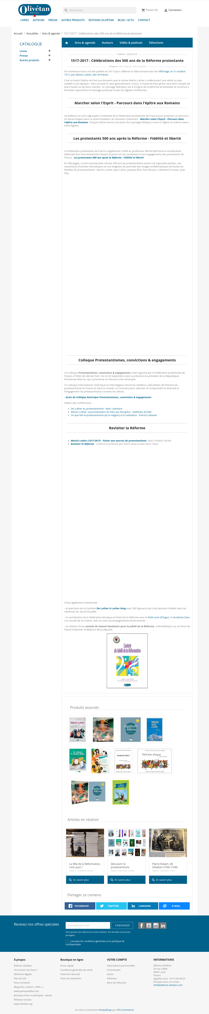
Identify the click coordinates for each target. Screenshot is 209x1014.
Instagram (156, 925)
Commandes (114, 969)
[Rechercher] (100, 10)
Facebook (141, 925)
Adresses (112, 978)
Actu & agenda (85, 43)
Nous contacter (22, 982)
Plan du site (20, 978)
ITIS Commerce (125, 1009)
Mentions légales (23, 974)
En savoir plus (79, 880)
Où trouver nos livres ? (26, 969)
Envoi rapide (67, 965)
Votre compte (117, 959)
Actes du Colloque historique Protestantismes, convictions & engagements (108, 397)
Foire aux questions (70, 978)
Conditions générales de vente (76, 969)
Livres (24, 20)
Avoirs (110, 974)
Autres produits (73, 20)
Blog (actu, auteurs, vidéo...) (28, 986)
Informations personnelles (121, 965)
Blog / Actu (126, 20)
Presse (52, 20)
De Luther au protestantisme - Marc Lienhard (96, 408)
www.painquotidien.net (26, 991)
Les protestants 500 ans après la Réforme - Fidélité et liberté (109, 157)
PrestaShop (105, 1009)
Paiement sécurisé (70, 974)
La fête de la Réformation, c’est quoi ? (85, 865)
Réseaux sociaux (22, 999)
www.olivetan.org (23, 1003)
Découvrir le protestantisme (120, 865)
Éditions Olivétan (101, 20)
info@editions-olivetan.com (168, 985)
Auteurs (38, 20)
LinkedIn (163, 925)
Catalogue (31, 43)
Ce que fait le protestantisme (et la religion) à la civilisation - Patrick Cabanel (114, 415)
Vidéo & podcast (131, 43)
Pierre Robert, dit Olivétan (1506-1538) (164, 865)
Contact (144, 20)
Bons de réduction (116, 982)
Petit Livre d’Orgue (158, 617)
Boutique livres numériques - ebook (33, 995)
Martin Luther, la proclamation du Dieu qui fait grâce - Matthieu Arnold (111, 411)
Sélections (156, 43)
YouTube (148, 925)
